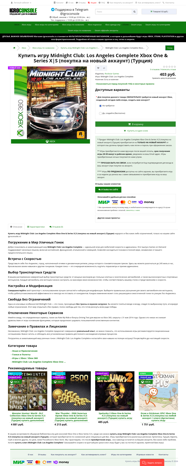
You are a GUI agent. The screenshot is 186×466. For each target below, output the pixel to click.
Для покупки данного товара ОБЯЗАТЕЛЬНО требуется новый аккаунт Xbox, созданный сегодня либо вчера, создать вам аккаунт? (134, 98)
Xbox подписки (94, 24)
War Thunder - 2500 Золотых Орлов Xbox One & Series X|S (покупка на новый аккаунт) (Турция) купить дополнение (71, 417)
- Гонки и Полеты (21, 354)
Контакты (168, 2)
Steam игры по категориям (157, 24)
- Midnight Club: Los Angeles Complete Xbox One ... (38, 361)
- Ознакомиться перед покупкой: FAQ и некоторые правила (124, 83)
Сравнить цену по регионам (164, 78)
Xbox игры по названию (73, 24)
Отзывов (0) (56, 226)
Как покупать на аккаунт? (63, 454)
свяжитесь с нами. (133, 210)
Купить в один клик (135, 130)
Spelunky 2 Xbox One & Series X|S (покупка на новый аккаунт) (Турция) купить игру (114, 415)
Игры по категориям (121, 454)
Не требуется (106, 105)
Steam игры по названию (79, 30)
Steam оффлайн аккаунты (106, 30)
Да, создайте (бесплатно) (112, 113)
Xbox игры (26, 24)
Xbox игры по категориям (46, 24)
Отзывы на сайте (108, 189)
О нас (30, 454)
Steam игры (136, 24)
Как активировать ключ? (93, 454)
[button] (152, 462)
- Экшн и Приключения (24, 350)
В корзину (135, 124)
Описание (16, 226)
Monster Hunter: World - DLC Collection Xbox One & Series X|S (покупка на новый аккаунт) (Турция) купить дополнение (27, 417)
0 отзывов (154, 69)
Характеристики (36, 226)
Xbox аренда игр (112, 24)
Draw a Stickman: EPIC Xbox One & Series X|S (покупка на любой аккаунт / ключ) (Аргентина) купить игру (158, 417)
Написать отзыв (168, 69)
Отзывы (42, 454)
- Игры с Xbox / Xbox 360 (24, 358)
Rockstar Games (112, 73)
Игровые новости (145, 454)
